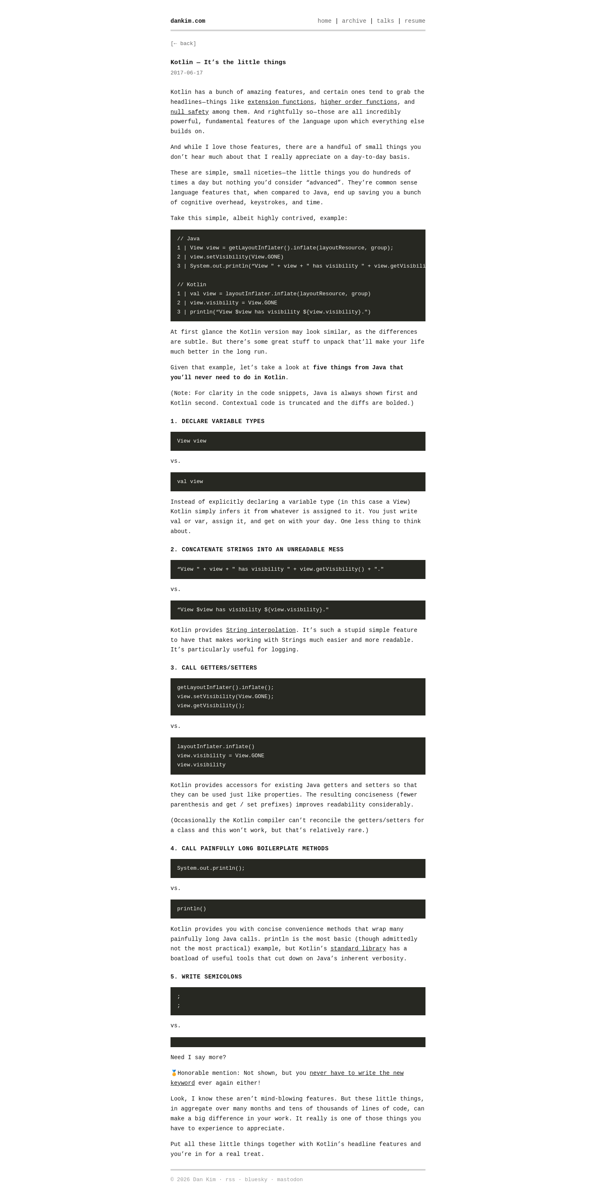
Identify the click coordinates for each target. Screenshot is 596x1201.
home (324, 21)
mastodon (290, 1180)
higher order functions (359, 102)
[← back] (183, 44)
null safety (190, 112)
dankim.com (188, 21)
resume (415, 21)
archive (354, 21)
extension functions (281, 102)
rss (230, 1180)
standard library (358, 948)
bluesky (256, 1180)
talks (385, 21)
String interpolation (261, 630)
